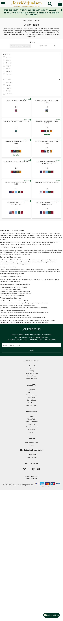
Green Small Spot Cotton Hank (46, 182)
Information (31, 411)
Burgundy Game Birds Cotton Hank (47, 122)
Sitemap (31, 432)
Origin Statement (31, 427)
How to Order (31, 376)
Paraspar (51, 486)
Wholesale (31, 424)
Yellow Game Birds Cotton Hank (16, 162)
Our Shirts (31, 390)
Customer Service (32, 361)
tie (35, 279)
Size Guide (31, 429)
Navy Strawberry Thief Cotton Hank (46, 101)
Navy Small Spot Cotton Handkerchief (16, 203)
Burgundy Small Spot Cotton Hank (16, 183)
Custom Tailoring (31, 457)
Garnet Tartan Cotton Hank (16, 101)
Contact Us (31, 365)
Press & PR (31, 397)
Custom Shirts (31, 455)
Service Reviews (31, 378)
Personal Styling (31, 405)
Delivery (31, 371)
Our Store (31, 392)
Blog (31, 445)
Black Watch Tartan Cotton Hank (16, 121)
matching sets (48, 279)
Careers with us (31, 395)
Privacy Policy (31, 419)
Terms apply (51, 10)
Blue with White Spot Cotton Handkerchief (46, 162)
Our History (31, 403)
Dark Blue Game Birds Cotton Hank (16, 142)
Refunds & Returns (31, 373)
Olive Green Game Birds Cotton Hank (46, 142)
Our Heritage (31, 400)
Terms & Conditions (31, 422)
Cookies (31, 416)
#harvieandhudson (31, 443)
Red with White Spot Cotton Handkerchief (46, 203)
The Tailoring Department (31, 450)
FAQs (31, 368)
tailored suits (4, 271)
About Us (31, 385)
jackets (18, 271)
